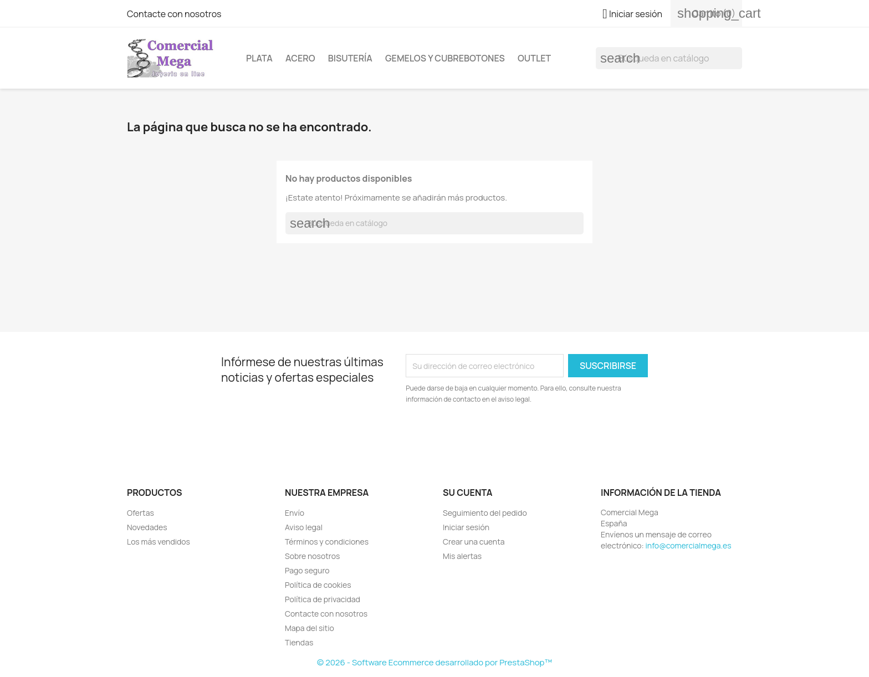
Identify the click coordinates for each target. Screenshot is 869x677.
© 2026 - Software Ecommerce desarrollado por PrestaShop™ (434, 662)
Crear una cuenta (474, 541)
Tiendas (299, 642)
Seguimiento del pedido (485, 512)
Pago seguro (307, 570)
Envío (294, 512)
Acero (300, 58)
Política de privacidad (322, 599)
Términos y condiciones (327, 541)
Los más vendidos (158, 541)
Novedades (147, 527)
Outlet (534, 58)
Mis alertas (462, 556)
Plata (259, 58)
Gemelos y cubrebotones (445, 58)
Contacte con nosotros (174, 14)
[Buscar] (669, 58)
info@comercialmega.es (689, 545)
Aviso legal (304, 527)
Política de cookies (318, 584)
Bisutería (350, 58)
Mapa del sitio (309, 628)
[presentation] (498, 435)
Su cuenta (468, 492)
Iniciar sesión (466, 527)
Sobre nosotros (312, 556)
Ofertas (140, 512)
